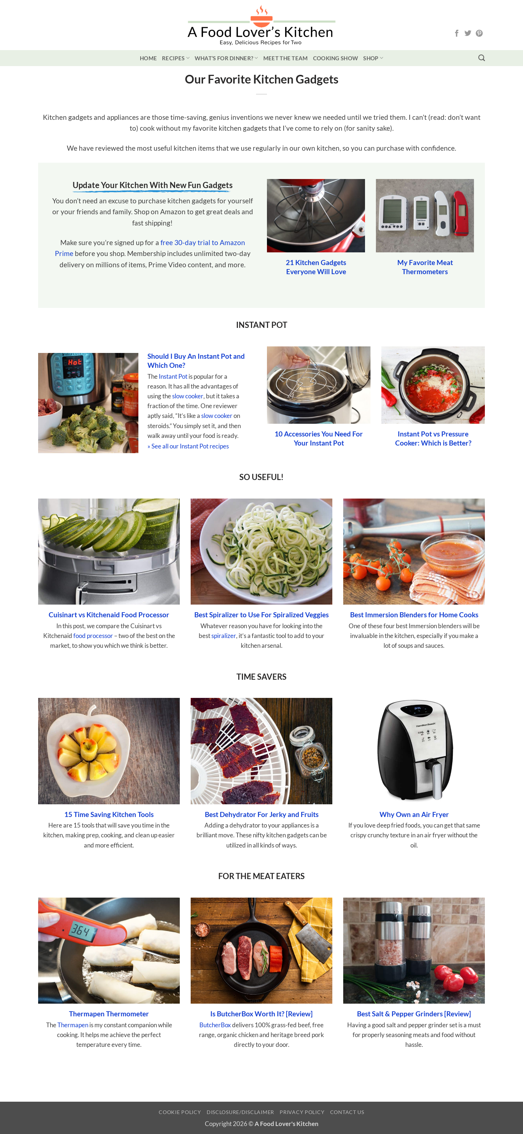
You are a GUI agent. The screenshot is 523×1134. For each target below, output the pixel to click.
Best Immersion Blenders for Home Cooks (414, 614)
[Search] (481, 58)
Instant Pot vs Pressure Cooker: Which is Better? (433, 438)
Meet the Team (285, 58)
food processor (93, 635)
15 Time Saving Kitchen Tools (109, 814)
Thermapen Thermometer (109, 1013)
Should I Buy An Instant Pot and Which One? (196, 360)
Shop (373, 57)
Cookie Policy (180, 1112)
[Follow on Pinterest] (479, 34)
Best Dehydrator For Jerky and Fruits (262, 814)
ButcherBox (215, 1025)
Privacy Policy (302, 1112)
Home (148, 58)
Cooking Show (335, 58)
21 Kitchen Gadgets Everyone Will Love (316, 267)
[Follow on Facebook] (456, 34)
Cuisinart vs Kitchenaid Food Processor (109, 614)
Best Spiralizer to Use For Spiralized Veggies (261, 614)
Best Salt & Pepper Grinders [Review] (414, 1013)
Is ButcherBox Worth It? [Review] (261, 1013)
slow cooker (187, 396)
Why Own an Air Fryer (414, 814)
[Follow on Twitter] (468, 34)
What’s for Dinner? (226, 57)
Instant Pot (173, 376)
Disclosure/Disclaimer (240, 1112)
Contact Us (347, 1112)
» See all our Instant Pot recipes (188, 446)
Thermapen (72, 1025)
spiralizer (223, 635)
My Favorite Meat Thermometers (425, 267)
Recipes (176, 57)
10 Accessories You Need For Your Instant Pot (319, 438)
